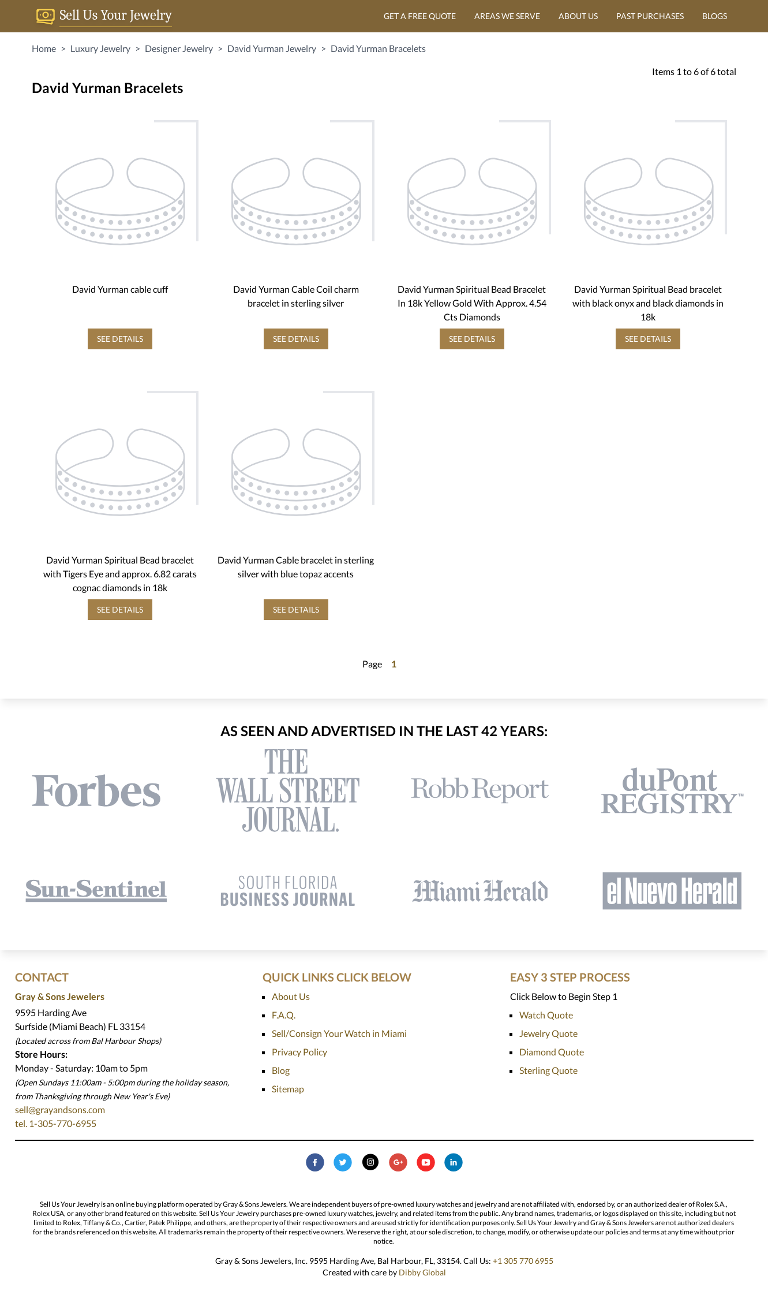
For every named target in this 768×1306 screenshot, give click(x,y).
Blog (281, 1070)
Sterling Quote (548, 1070)
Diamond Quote (551, 1051)
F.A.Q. (283, 1014)
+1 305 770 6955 (523, 1261)
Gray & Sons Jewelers (59, 996)
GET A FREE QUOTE (420, 16)
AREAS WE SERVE (507, 16)
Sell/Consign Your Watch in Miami (339, 1033)
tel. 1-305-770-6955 (55, 1123)
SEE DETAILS (120, 339)
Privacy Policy (299, 1051)
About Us (291, 996)
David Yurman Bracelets (378, 48)
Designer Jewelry (179, 48)
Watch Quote (546, 1014)
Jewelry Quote (548, 1033)
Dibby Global (422, 1272)
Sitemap (288, 1088)
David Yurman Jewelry (271, 48)
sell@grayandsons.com (60, 1109)
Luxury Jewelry (100, 48)
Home (44, 48)
